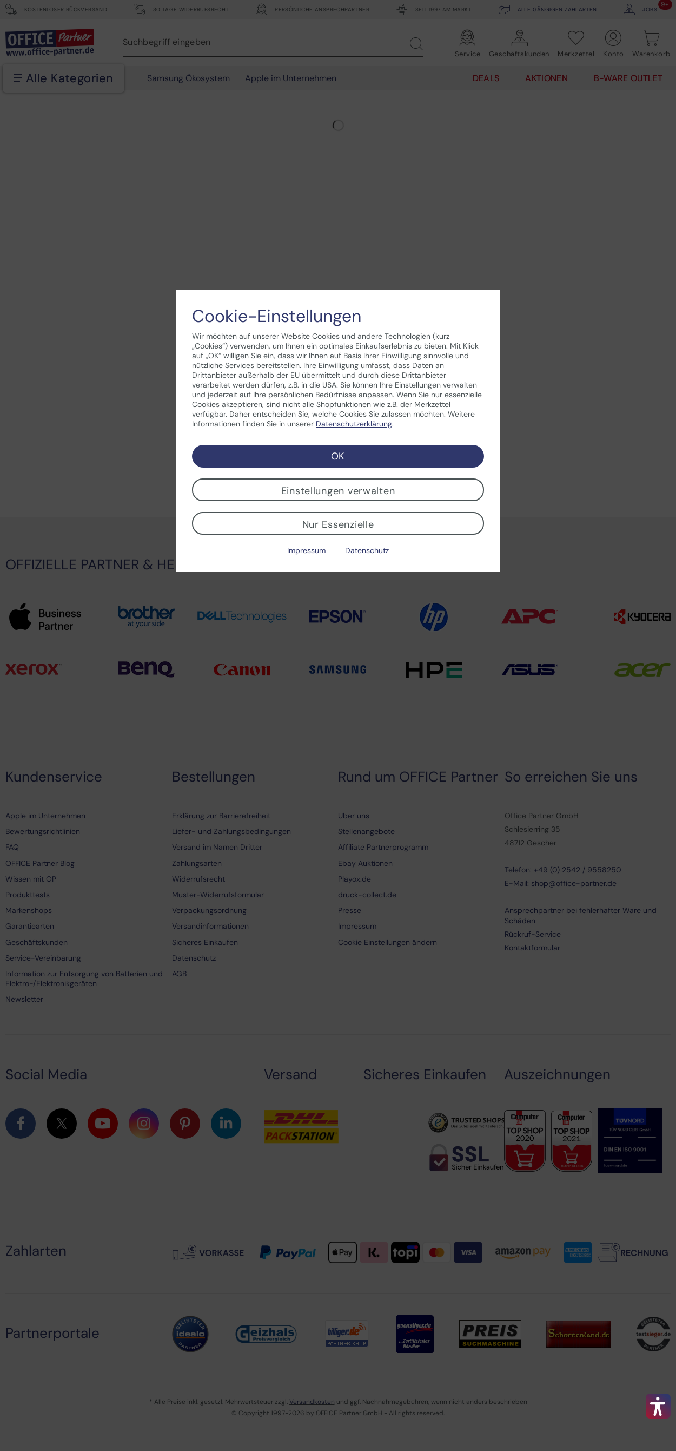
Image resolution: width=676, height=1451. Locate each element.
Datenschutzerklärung (354, 424)
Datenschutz (367, 550)
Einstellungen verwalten (338, 490)
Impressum (306, 550)
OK (338, 456)
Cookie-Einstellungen (276, 316)
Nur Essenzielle (338, 524)
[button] (658, 1406)
